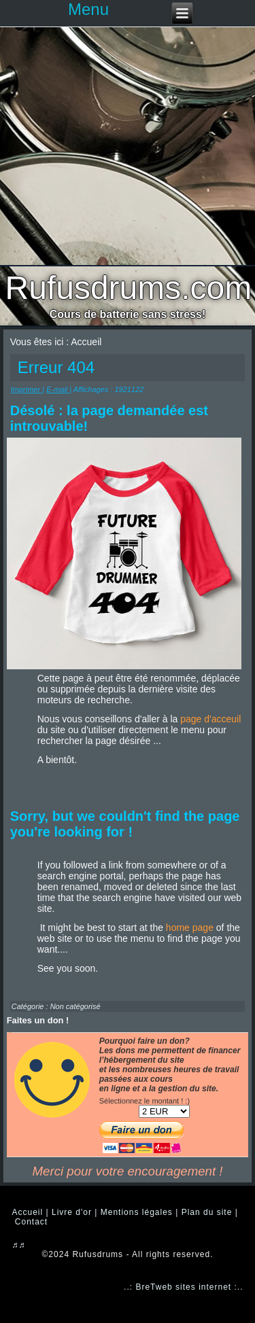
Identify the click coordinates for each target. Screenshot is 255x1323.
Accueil (28, 1212)
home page (190, 927)
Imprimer (26, 389)
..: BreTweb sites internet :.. (183, 1287)
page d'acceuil (210, 718)
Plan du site (207, 1212)
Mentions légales (137, 1212)
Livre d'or (72, 1212)
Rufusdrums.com (128, 288)
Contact (31, 1222)
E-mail (57, 389)
